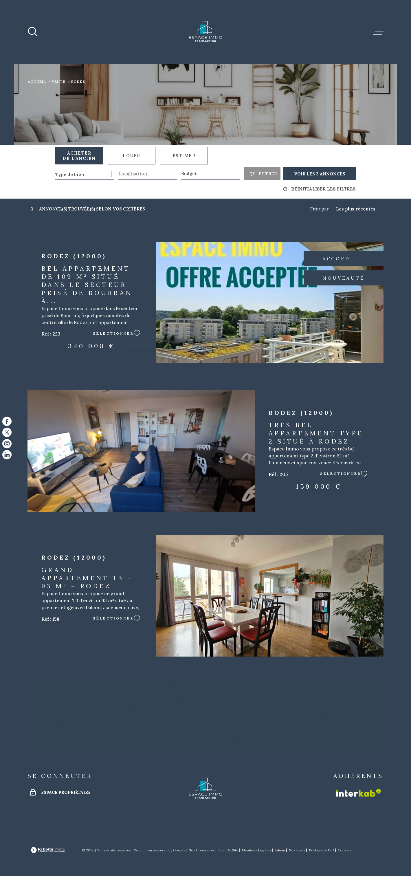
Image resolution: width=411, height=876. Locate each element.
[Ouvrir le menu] (378, 32)
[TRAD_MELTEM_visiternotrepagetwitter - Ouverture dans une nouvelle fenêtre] (7, 432)
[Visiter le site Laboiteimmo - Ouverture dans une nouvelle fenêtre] (47, 850)
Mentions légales (256, 850)
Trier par (319, 209)
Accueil (37, 81)
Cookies (344, 850)
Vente (59, 81)
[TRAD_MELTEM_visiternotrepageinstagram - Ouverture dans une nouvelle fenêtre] (7, 443)
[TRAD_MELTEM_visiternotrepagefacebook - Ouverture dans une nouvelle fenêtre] (7, 421)
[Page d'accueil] (205, 32)
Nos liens (297, 850)
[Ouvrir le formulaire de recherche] (262, 173)
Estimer (184, 155)
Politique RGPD (321, 850)
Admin (280, 850)
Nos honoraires (201, 850)
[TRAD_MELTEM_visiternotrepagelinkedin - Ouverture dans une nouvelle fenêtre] (7, 454)
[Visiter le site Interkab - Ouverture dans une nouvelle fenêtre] (358, 793)
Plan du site (228, 850)
